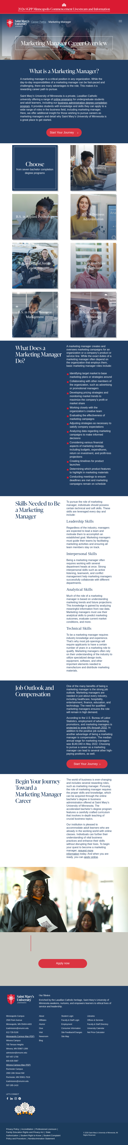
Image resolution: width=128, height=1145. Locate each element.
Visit (41, 1032)
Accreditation (28, 1129)
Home (24, 21)
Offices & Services (95, 1020)
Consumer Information (71, 1028)
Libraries (91, 1016)
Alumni (42, 1024)
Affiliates (42, 1020)
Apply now (63, 963)
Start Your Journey (64, 132)
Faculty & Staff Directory (97, 1024)
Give (41, 1028)
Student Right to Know (31, 1135)
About (41, 1016)
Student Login (67, 1016)
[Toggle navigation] (120, 21)
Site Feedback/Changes (71, 1032)
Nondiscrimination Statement (41, 1138)
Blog (41, 1040)
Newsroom (43, 1036)
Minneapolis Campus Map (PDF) (20, 1036)
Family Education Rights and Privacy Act (26, 1132)
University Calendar (95, 1028)
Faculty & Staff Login (70, 1020)
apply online (91, 857)
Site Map (65, 1036)
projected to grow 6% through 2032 (86, 727)
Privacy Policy (13, 1129)
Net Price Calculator (96, 1032)
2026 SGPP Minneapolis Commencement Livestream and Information (64, 9)
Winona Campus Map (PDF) (18, 1065)
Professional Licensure (47, 1129)
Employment (66, 1024)
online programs (63, 99)
